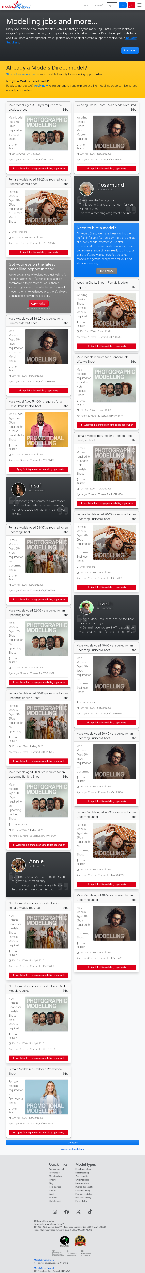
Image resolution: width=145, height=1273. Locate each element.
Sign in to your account (21, 74)
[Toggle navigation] (139, 5)
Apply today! (38, 303)
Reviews (52, 1180)
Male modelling (82, 1173)
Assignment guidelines (72, 1149)
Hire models (54, 1173)
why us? (99, 5)
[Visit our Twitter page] (78, 1212)
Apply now (41, 85)
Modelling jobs (55, 1176)
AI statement (55, 1201)
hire (123, 5)
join (131, 5)
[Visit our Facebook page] (66, 1212)
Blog (51, 1183)
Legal (51, 1194)
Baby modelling (82, 1183)
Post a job (130, 50)
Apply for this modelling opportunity (38, 252)
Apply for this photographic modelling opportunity (38, 168)
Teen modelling (82, 1176)
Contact (52, 1190)
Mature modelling (83, 1197)
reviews (85, 5)
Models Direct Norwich (44, 1268)
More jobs (73, 1142)
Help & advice (55, 1187)
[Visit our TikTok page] (90, 1212)
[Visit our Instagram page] (55, 1212)
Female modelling (83, 1169)
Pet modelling (81, 1201)
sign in (112, 5)
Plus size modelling (83, 1194)
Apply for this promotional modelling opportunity (38, 469)
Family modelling (82, 1190)
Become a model (56, 1169)
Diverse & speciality (84, 1187)
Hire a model (106, 271)
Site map (53, 1197)
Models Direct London (44, 1260)
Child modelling (82, 1180)
